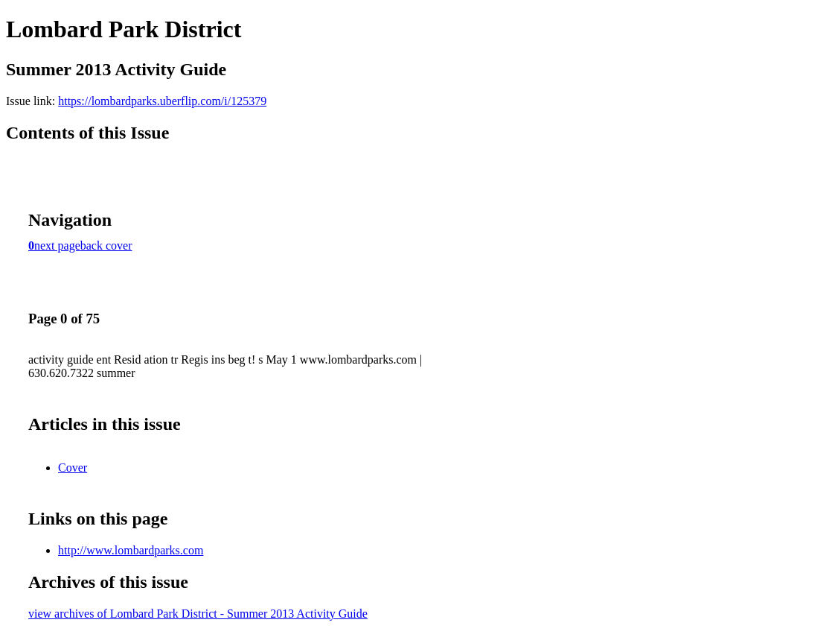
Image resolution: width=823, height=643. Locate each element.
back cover (106, 245)
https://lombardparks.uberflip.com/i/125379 (162, 101)
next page (57, 245)
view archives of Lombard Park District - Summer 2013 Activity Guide (198, 613)
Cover (72, 467)
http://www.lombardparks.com (130, 550)
